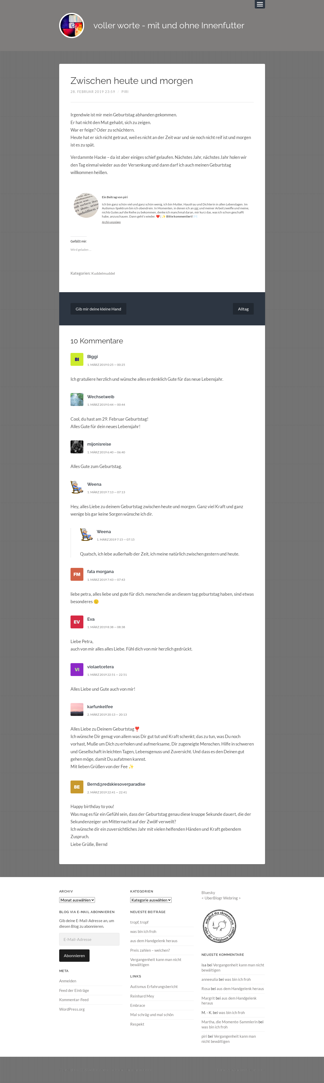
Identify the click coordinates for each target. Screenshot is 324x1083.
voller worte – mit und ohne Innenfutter (120, 1070)
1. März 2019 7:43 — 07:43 (108, 580)
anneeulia (210, 979)
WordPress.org (72, 1009)
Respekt (137, 1024)
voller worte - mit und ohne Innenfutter (175, 26)
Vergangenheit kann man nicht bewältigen (229, 1038)
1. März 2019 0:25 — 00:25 (108, 365)
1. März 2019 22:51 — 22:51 (110, 675)
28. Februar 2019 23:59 (93, 92)
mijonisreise (99, 444)
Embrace (137, 1005)
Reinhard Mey (142, 996)
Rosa (206, 988)
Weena (94, 484)
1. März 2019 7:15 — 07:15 (118, 540)
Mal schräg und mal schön (151, 1014)
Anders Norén (244, 1070)
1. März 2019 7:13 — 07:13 (108, 492)
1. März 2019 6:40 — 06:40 (108, 452)
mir (196, 209)
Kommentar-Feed (74, 1000)
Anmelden (67, 981)
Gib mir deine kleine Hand (98, 309)
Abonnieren (74, 956)
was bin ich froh (143, 932)
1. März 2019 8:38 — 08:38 (108, 627)
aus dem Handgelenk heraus (154, 941)
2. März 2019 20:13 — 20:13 (110, 715)
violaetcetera (101, 667)
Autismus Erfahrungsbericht (154, 986)
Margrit (208, 998)
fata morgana (101, 572)
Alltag (243, 309)
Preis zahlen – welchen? (150, 950)
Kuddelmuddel (103, 273)
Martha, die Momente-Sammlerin (230, 1021)
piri (125, 92)
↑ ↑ (263, 1070)
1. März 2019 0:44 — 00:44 (108, 405)
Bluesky (208, 893)
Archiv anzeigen (112, 222)
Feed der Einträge (74, 991)
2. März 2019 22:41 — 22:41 (110, 793)
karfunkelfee (100, 707)
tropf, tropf (139, 922)
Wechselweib (101, 397)
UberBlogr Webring (221, 898)
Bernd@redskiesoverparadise (117, 784)
